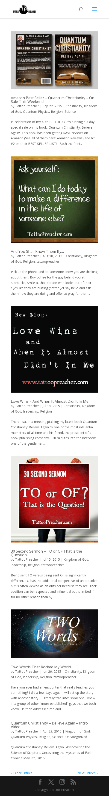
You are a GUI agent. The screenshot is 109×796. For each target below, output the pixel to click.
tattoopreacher (48, 261)
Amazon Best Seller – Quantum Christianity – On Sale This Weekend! (52, 99)
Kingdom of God (76, 559)
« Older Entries (21, 773)
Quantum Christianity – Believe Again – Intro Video (49, 725)
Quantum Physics (36, 111)
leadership (30, 411)
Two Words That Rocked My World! (41, 666)
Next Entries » (87, 773)
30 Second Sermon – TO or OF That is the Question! (46, 553)
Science (70, 111)
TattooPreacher (27, 106)
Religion (57, 111)
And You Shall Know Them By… (37, 251)
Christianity (74, 106)
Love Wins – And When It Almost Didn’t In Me (49, 401)
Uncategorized (76, 737)
